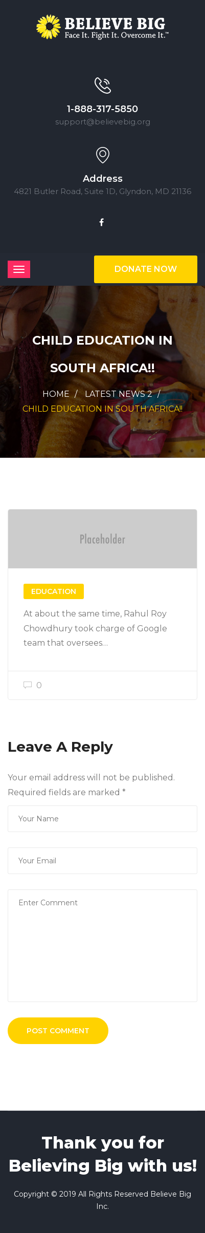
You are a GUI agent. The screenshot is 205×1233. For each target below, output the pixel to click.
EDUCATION (53, 591)
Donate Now (146, 269)
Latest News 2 (118, 394)
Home (56, 394)
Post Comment (58, 1030)
